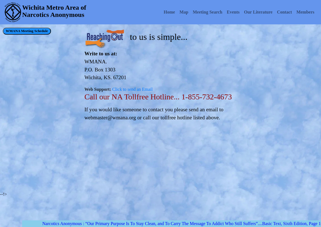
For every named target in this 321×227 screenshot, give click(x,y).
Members (305, 12)
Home (169, 12)
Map (183, 12)
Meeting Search (207, 12)
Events (233, 12)
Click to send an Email (132, 89)
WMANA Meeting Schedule (27, 31)
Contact (284, 12)
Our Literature (258, 12)
